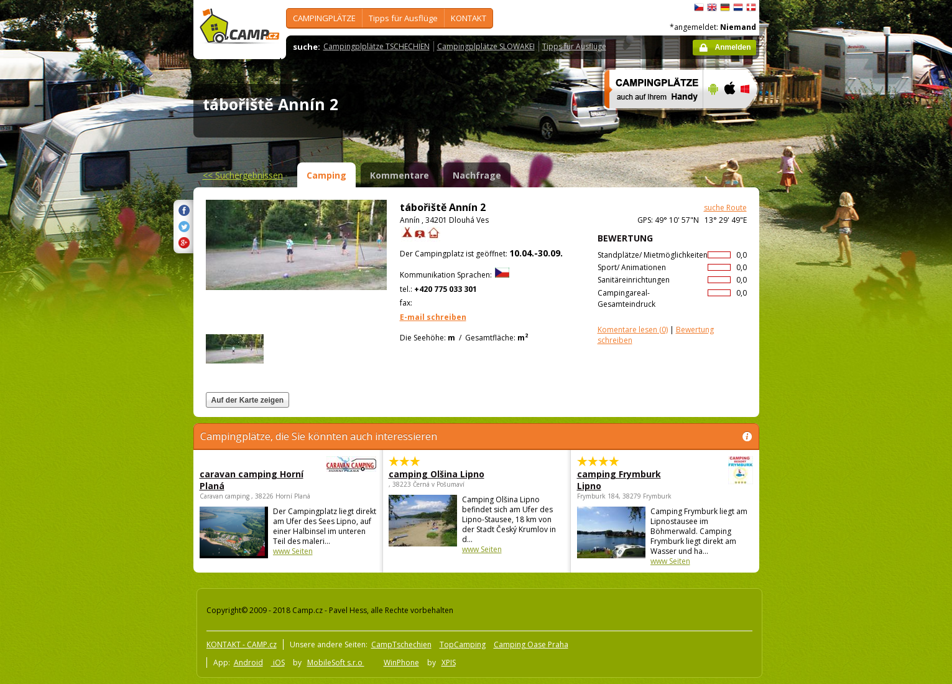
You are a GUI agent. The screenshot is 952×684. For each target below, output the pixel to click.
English (712, 7)
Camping (326, 175)
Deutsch (725, 7)
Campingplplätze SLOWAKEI (486, 46)
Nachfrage (477, 175)
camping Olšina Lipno (436, 474)
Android (248, 662)
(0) (633, 329)
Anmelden (732, 47)
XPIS (448, 662)
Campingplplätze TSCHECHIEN (376, 46)
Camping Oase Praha (531, 644)
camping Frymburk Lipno (631, 480)
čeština (699, 7)
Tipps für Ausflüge (403, 18)
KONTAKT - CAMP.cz (241, 644)
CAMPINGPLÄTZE (324, 18)
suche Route (725, 207)
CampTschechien (401, 644)
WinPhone (401, 662)
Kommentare (399, 175)
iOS (278, 662)
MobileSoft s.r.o (335, 662)
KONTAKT (468, 18)
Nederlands (738, 7)
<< (243, 175)
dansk (751, 7)
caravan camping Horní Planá (254, 480)
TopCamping (463, 644)
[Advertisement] (811, 374)
